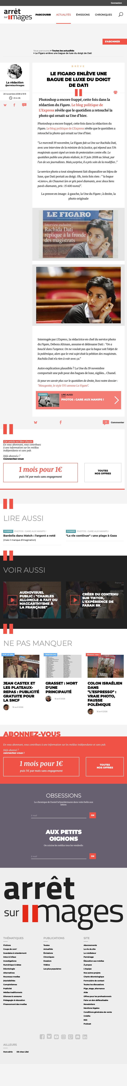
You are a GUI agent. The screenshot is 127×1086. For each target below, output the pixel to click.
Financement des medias (15, 1026)
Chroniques (103, 14)
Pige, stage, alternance (94, 1010)
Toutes (46, 967)
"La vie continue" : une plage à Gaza (91, 557)
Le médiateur (90, 975)
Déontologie (9, 991)
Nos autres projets (92, 994)
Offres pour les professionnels (97, 1018)
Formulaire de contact (94, 1002)
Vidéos (46, 987)
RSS (85, 1042)
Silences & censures (12, 1018)
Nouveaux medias (11, 999)
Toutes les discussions (94, 1006)
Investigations (9, 983)
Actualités (63, 14)
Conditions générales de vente (98, 1034)
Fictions (7, 967)
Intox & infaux (9, 979)
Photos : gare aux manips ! (30, 553)
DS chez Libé (23, 1074)
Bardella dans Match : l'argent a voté (29, 557)
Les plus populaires (52, 991)
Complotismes (10, 1006)
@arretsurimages (14, 107)
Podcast (87, 1046)
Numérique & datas (12, 987)
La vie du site (90, 971)
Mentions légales (91, 1030)
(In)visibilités (9, 1002)
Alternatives (9, 994)
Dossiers (47, 983)
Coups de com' (10, 971)
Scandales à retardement (14, 975)
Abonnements (90, 967)
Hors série (8, 1074)
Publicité (7, 1010)
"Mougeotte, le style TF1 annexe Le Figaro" (63, 407)
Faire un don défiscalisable (96, 1022)
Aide (86, 1014)
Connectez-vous (13, 480)
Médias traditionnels (12, 1014)
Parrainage (89, 979)
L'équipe (88, 991)
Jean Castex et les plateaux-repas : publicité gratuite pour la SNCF (21, 713)
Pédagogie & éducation (14, 1022)
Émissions (83, 14)
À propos (88, 987)
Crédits (87, 1038)
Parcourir (43, 14)
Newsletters (89, 1026)
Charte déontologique (94, 999)
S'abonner (112, 41)
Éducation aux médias (94, 983)
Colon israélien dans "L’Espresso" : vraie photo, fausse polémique (105, 716)
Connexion (116, 3)
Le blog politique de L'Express (65, 150)
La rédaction (14, 104)
